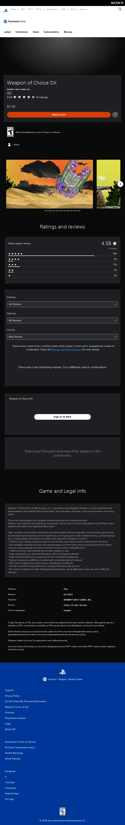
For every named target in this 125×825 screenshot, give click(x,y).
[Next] (120, 181)
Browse (68, 28)
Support (83, 9)
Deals (36, 28)
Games (13, 9)
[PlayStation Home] (6, 9)
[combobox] (62, 301)
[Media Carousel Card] (49, 180)
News (64, 9)
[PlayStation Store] (15, 18)
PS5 (22, 9)
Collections (22, 28)
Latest (7, 28)
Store (73, 9)
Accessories (51, 9)
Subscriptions (51, 28)
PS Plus (39, 9)
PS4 (30, 9)
